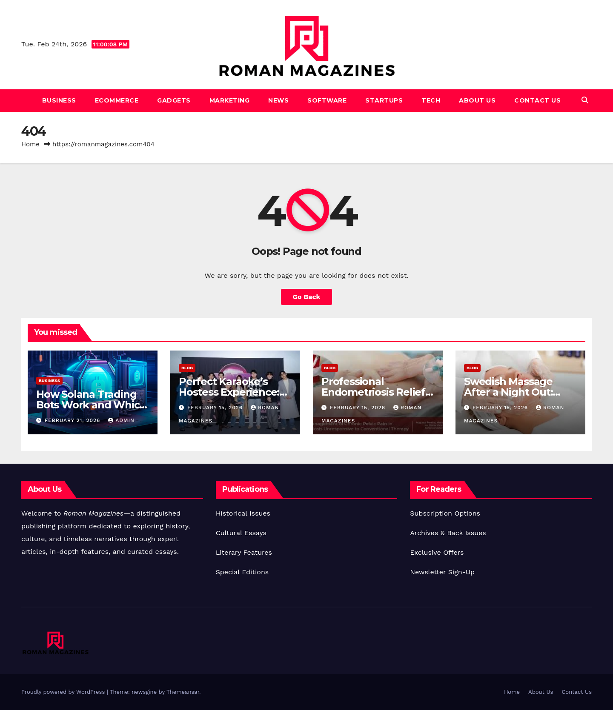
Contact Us (537, 100)
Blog (187, 367)
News (278, 100)
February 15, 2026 (216, 408)
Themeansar (182, 692)
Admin (121, 420)
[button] (584, 100)
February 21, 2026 (73, 420)
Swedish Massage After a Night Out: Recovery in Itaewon (515, 392)
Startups (384, 100)
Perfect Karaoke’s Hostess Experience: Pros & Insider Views (229, 392)
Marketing (229, 100)
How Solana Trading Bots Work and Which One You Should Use (91, 405)
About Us (477, 100)
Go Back (307, 297)
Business (59, 100)
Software (327, 100)
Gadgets (174, 100)
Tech (430, 100)
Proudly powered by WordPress (64, 692)
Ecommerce (117, 100)
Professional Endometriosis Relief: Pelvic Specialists (374, 392)
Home (30, 144)
